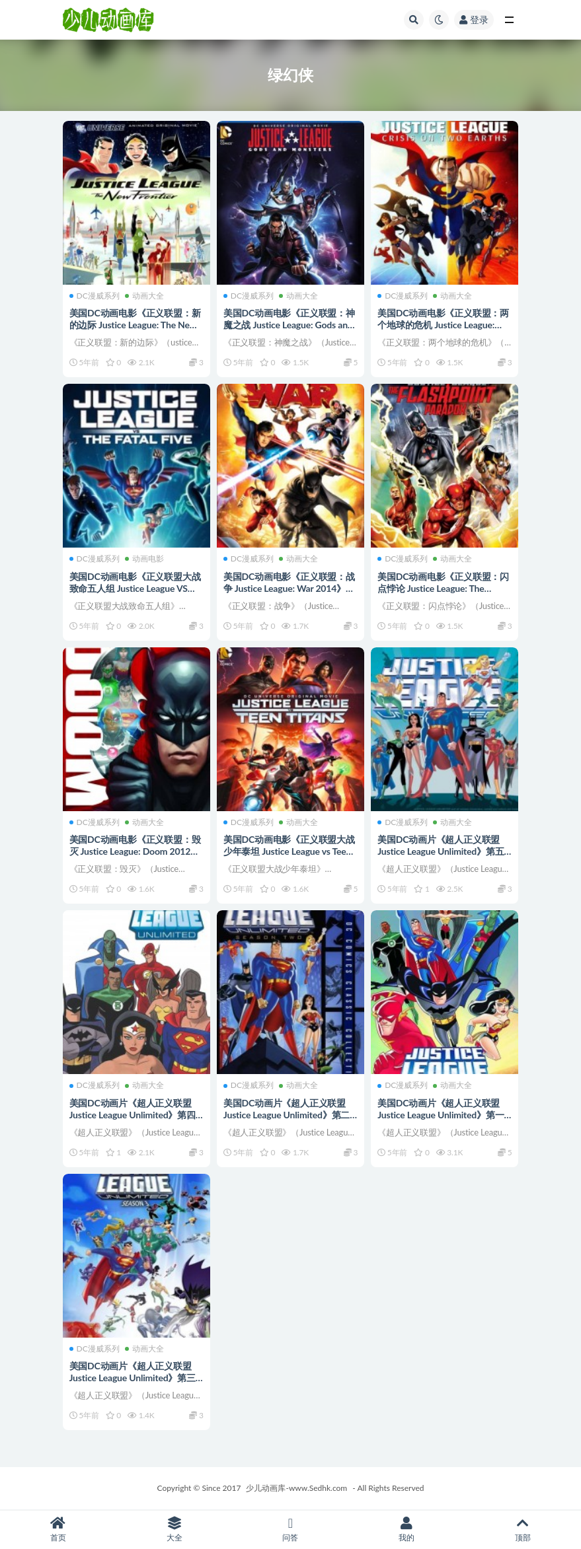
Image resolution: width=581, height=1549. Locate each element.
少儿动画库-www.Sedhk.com (296, 1488)
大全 (174, 1529)
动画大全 (144, 296)
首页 (58, 1529)
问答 (291, 1529)
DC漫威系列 (94, 296)
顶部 (523, 1529)
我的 (406, 1529)
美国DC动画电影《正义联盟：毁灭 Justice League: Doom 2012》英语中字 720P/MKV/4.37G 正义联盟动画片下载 (135, 857)
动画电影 (144, 558)
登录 (473, 19)
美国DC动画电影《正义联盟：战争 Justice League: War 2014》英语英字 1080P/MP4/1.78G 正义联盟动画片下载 (289, 594)
